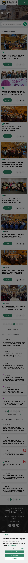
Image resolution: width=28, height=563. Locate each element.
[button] (19, 548)
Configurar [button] (18, 558)
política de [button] (11, 545)
